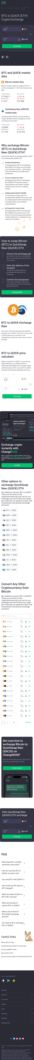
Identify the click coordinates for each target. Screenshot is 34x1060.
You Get (5, 38)
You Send (6, 28)
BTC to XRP (9, 681)
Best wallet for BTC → (8, 953)
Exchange (17, 46)
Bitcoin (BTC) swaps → (8, 942)
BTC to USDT (10, 636)
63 (14, 722)
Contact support (17, 768)
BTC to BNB (10, 671)
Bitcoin (16, 8)
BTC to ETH (9, 621)
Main (3, 8)
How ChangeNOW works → (9, 949)
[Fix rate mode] (19, 39)
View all (29, 722)
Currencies (9, 8)
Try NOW (17, 465)
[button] (26, 29)
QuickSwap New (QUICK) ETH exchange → (14, 946)
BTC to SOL (9, 715)
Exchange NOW (17, 292)
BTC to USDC (10, 691)
